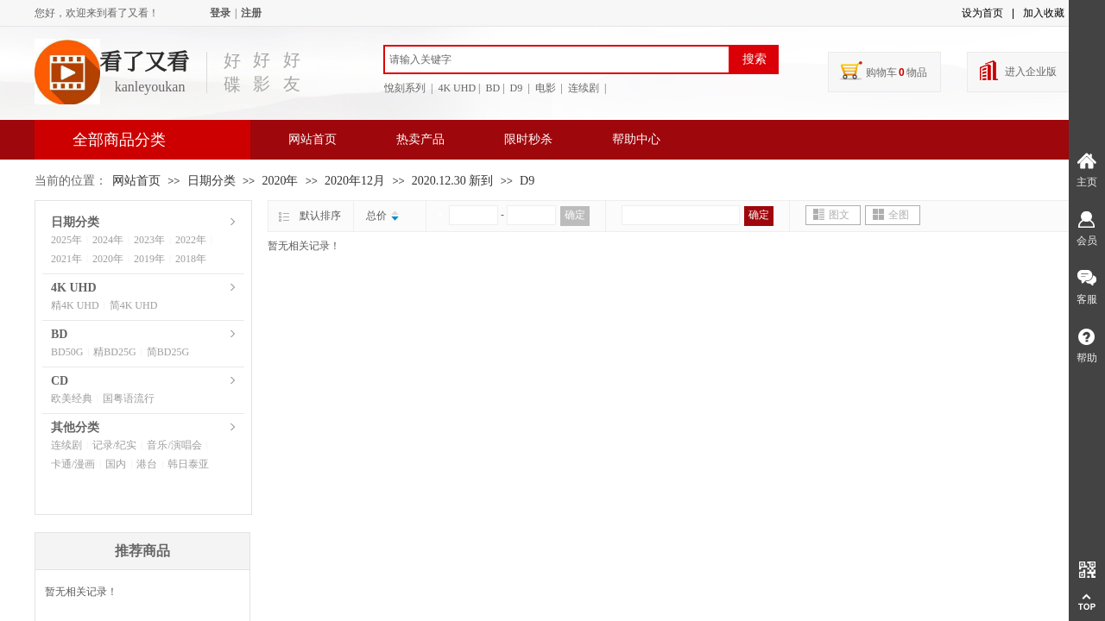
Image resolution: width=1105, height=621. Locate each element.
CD (59, 380)
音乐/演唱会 (174, 445)
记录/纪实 (114, 445)
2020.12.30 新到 (453, 180)
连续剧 (66, 445)
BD (59, 334)
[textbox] (556, 59)
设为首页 (982, 13)
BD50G (67, 352)
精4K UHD (75, 305)
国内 (115, 464)
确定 (575, 215)
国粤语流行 (129, 398)
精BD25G (114, 352)
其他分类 (75, 427)
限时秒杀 (528, 139)
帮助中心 (636, 139)
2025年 (66, 240)
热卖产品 (420, 139)
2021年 (66, 259)
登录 (220, 13)
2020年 (280, 180)
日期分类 (211, 180)
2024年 (107, 240)
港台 (146, 464)
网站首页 (312, 139)
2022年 (190, 240)
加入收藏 (1043, 13)
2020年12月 (355, 180)
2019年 (149, 259)
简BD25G (168, 352)
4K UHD (74, 287)
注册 (251, 13)
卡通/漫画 (73, 464)
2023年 (149, 240)
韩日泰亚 (188, 464)
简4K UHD (134, 305)
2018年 (190, 259)
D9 (527, 180)
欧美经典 (71, 398)
